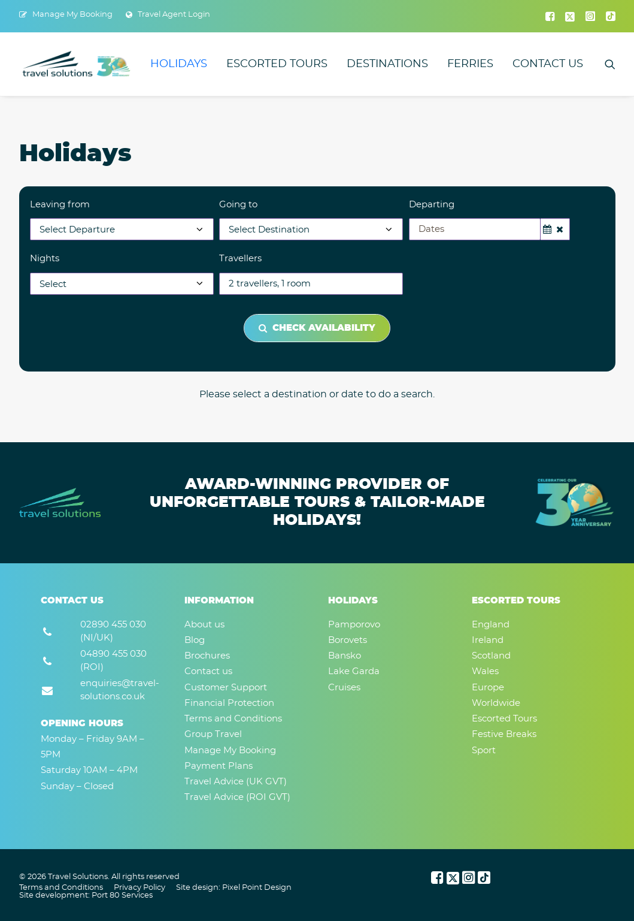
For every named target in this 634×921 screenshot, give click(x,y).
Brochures (207, 655)
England (490, 624)
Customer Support (225, 687)
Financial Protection (229, 703)
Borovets (347, 640)
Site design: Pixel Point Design (234, 888)
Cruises (344, 687)
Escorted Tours (276, 64)
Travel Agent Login (174, 15)
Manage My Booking (72, 15)
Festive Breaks (504, 734)
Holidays (178, 64)
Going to (238, 204)
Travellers (240, 258)
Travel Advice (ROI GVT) (237, 797)
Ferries (470, 64)
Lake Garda (354, 671)
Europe (488, 687)
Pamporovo (354, 624)
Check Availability (317, 328)
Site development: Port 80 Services (86, 895)
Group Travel (213, 734)
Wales (485, 671)
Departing (431, 204)
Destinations (387, 64)
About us (204, 624)
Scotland (491, 655)
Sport (484, 750)
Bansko (344, 655)
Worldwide (496, 703)
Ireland (487, 640)
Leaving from (60, 204)
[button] (550, 16)
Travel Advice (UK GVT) (235, 781)
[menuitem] (66, 14)
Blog (194, 640)
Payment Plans (218, 766)
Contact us (547, 64)
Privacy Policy (139, 888)
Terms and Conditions (233, 718)
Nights (44, 258)
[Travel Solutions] (77, 64)
